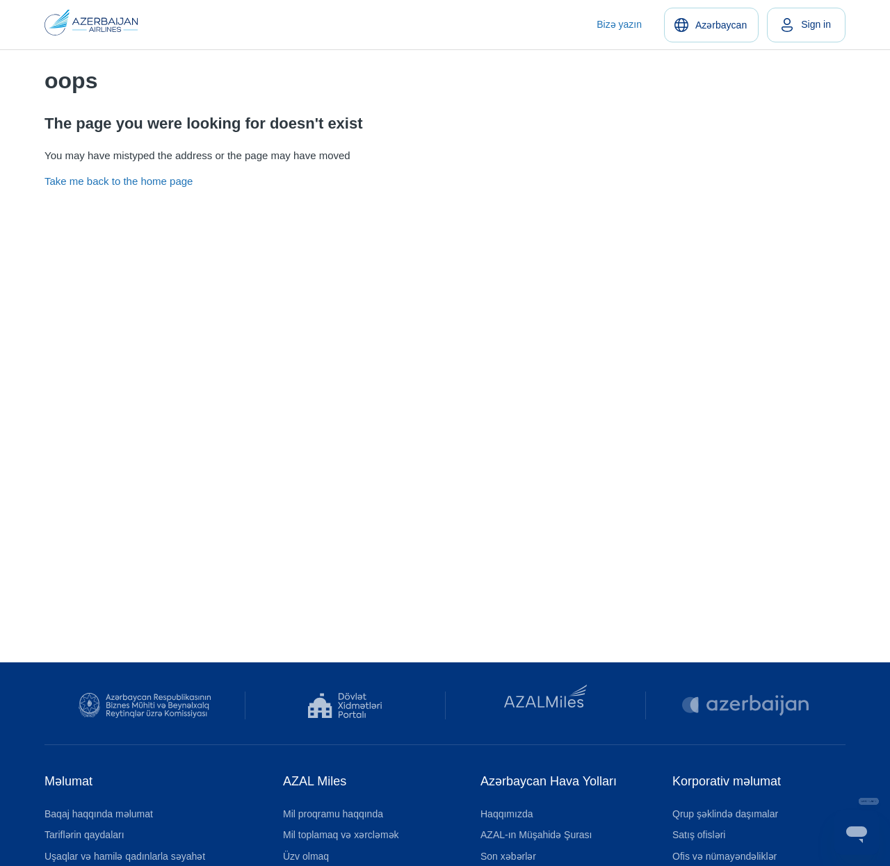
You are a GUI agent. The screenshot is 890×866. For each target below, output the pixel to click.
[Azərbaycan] (711, 25)
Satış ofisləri (698, 834)
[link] (806, 25)
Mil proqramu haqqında (333, 813)
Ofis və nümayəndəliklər (724, 856)
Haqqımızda (506, 813)
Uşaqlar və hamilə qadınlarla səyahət (124, 856)
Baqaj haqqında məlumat (98, 813)
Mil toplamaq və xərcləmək (341, 834)
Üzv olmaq (306, 856)
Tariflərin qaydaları (84, 834)
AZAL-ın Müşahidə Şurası (536, 834)
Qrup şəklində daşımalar (725, 813)
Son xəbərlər (508, 856)
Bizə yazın (619, 24)
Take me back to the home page (118, 181)
